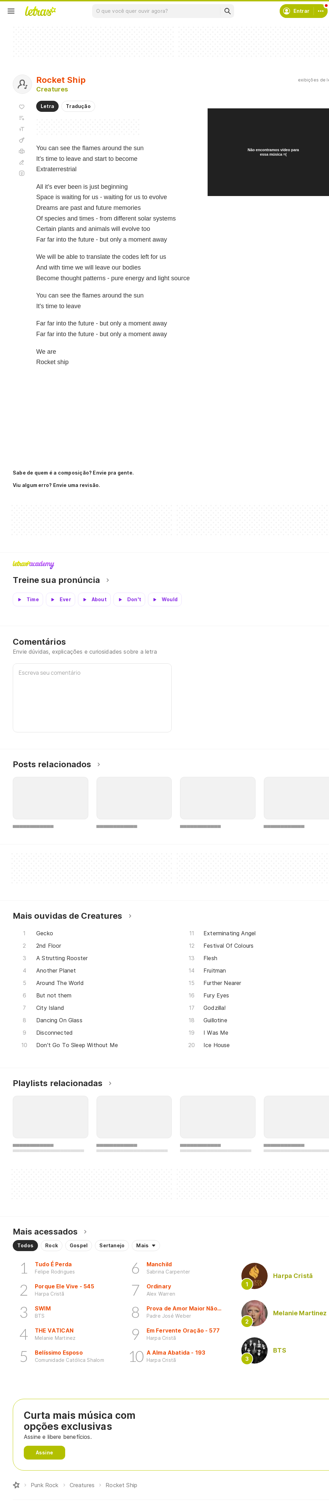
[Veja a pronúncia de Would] (165, 599)
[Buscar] (227, 11)
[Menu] (11, 11)
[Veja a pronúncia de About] (94, 599)
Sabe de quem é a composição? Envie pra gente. (73, 473)
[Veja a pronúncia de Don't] (129, 599)
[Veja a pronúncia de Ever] (60, 599)
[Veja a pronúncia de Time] (28, 599)
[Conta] (321, 11)
